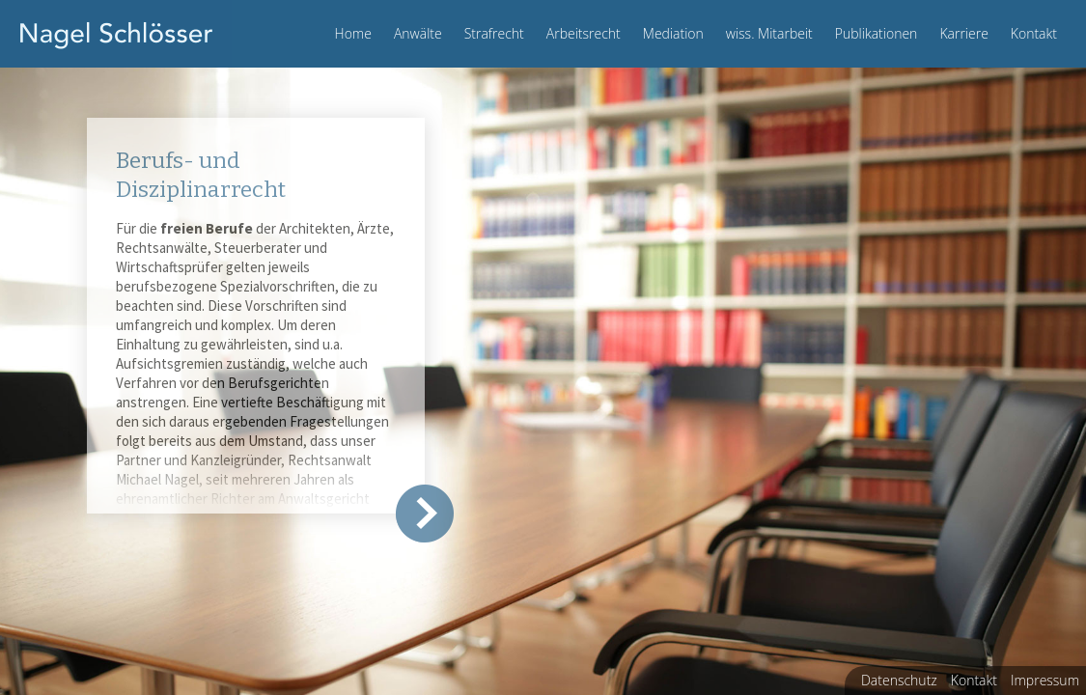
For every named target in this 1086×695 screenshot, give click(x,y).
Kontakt (1034, 33)
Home (353, 33)
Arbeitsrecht (583, 33)
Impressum (1045, 680)
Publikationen (876, 33)
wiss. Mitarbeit (769, 33)
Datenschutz (899, 680)
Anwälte (418, 33)
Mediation (673, 33)
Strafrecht (494, 33)
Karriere (963, 33)
